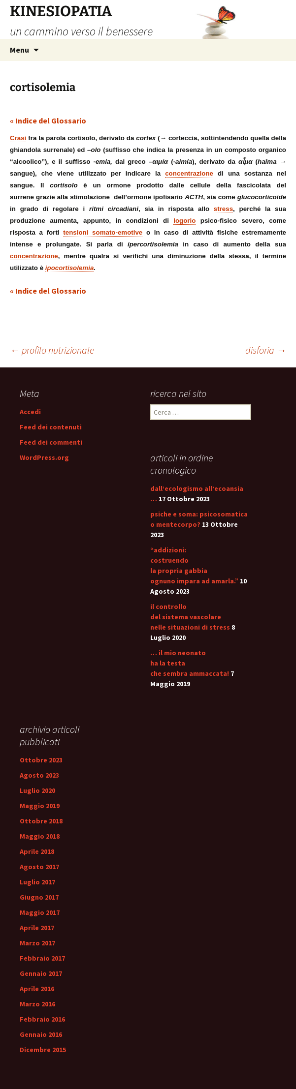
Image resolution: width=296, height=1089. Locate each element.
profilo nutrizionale (52, 350)
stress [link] (223, 208)
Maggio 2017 (40, 912)
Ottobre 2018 (41, 821)
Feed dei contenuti (51, 427)
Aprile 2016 (37, 988)
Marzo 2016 (37, 1003)
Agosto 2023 (39, 775)
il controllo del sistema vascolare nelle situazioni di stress (190, 617)
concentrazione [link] (189, 173)
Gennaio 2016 (41, 1034)
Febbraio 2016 (42, 1019)
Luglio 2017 (37, 881)
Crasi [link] (18, 138)
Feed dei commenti (51, 442)
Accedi (30, 411)
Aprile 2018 (37, 851)
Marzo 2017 (37, 942)
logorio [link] (184, 220)
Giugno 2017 (39, 897)
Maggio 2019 (40, 805)
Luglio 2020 (37, 790)
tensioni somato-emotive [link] (102, 232)
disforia (265, 350)
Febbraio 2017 (42, 958)
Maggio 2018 (40, 836)
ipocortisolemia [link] (69, 268)
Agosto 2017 (39, 866)
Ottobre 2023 (41, 760)
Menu (19, 50)
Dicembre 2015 (43, 1049)
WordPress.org (44, 457)
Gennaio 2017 (41, 973)
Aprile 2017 (37, 927)
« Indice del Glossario (48, 120)
